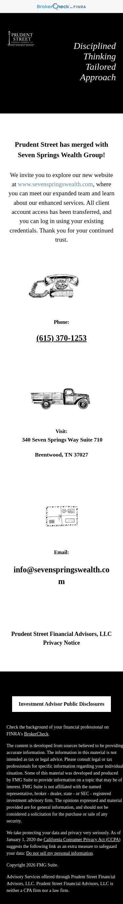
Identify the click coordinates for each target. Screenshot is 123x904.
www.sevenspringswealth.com (55, 184)
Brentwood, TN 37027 (61, 454)
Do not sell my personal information (59, 853)
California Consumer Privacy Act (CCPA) (82, 839)
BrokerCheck (36, 733)
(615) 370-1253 (61, 338)
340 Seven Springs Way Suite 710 (61, 439)
